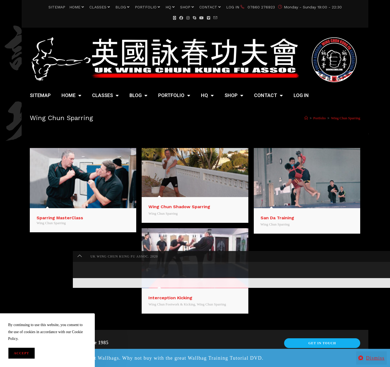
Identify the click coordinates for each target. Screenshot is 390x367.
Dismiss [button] (375, 358)
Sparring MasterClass (60, 217)
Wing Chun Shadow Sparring (179, 206)
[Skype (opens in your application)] (194, 18)
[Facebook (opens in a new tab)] (181, 18)
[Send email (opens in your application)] (215, 18)
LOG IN (232, 7)
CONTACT (210, 7)
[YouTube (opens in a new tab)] (201, 18)
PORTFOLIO (148, 7)
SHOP (187, 7)
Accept (21, 353)
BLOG (123, 7)
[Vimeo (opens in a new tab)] (208, 18)
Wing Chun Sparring (345, 118)
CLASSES (100, 7)
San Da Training (277, 217)
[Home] (306, 118)
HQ (170, 7)
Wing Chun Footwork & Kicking (171, 304)
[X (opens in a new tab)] (174, 18)
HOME (77, 7)
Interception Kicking (170, 297)
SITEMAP (56, 7)
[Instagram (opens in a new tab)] (188, 18)
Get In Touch (322, 343)
